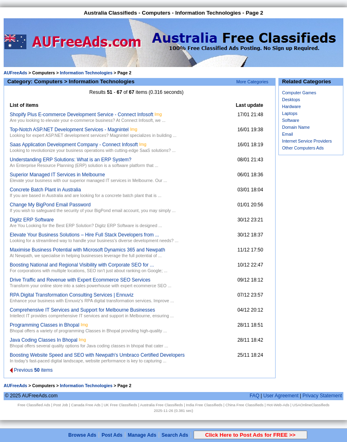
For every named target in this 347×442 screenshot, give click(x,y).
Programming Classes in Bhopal (44, 325)
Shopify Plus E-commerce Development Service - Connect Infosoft (81, 114)
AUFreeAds (15, 72)
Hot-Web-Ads (278, 405)
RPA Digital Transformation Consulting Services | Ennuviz (72, 295)
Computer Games (299, 92)
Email (287, 134)
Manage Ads (142, 435)
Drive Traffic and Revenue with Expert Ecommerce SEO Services (80, 280)
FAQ (254, 396)
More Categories (252, 81)
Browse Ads (82, 435)
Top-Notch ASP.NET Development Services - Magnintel (69, 129)
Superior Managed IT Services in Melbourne (57, 175)
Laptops (289, 113)
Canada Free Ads (86, 405)
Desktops (291, 99)
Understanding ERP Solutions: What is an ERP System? (70, 159)
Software (290, 120)
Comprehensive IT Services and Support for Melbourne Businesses (82, 310)
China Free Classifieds (245, 405)
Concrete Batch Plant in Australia (45, 190)
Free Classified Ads (33, 405)
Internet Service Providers (307, 141)
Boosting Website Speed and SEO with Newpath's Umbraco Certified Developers (97, 355)
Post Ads (112, 435)
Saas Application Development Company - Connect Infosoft (74, 144)
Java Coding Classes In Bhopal (44, 340)
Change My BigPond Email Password (50, 205)
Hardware (291, 106)
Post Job (60, 405)
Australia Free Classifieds (161, 405)
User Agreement (281, 396)
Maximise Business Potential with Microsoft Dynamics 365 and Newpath (87, 250)
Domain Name (296, 127)
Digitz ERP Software (32, 220)
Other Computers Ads (302, 147)
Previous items (31, 370)
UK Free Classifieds (120, 405)
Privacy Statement (322, 396)
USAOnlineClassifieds (310, 405)
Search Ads (175, 435)
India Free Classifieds (204, 405)
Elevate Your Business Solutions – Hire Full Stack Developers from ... (84, 235)
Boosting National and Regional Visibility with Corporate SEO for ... (82, 265)
